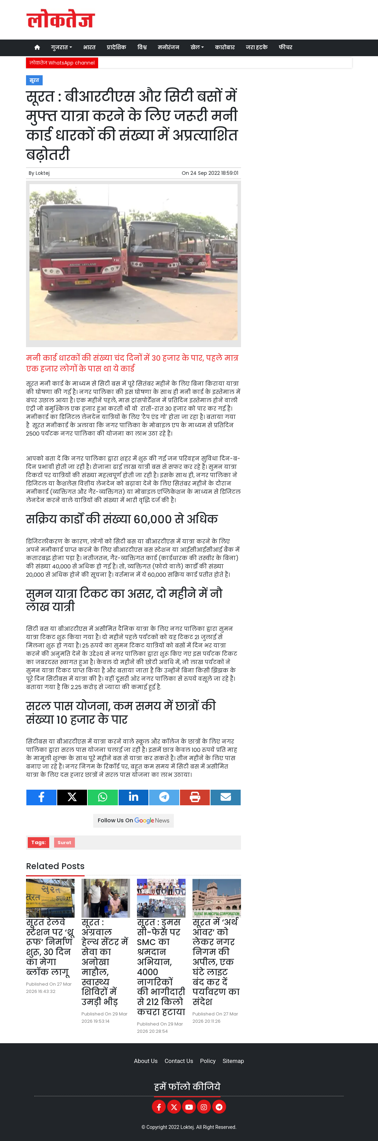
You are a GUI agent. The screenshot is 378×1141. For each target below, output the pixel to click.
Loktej (43, 173)
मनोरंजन (168, 47)
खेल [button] (195, 47)
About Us (145, 1060)
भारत (89, 47)
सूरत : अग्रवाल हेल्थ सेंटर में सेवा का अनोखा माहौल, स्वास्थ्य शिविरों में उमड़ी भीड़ (104, 962)
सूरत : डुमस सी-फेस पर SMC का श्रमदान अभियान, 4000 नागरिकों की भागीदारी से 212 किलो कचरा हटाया (161, 967)
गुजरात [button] (59, 47)
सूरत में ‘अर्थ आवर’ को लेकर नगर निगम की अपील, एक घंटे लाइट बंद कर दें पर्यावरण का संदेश (216, 962)
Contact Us (179, 1060)
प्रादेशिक (116, 47)
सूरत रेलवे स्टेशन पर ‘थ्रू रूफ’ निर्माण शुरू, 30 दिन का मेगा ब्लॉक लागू (50, 947)
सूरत (34, 80)
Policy (208, 1060)
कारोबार (225, 47)
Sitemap (233, 1060)
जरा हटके (257, 47)
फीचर (285, 47)
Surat (64, 843)
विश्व (142, 47)
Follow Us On (133, 820)
